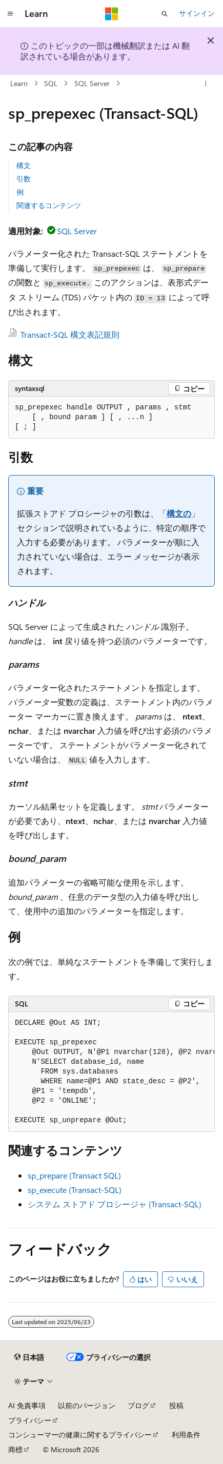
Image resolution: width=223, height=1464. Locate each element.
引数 (23, 178)
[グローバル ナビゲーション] (10, 14)
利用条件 (186, 1434)
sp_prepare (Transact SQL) (74, 1175)
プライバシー (29, 1420)
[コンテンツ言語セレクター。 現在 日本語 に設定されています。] (29, 1357)
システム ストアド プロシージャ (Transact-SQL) (114, 1204)
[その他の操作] (206, 83)
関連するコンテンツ (48, 205)
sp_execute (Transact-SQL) (74, 1189)
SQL (50, 83)
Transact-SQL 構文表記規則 (70, 334)
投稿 (176, 1405)
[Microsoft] (111, 13)
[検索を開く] (164, 14)
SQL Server (92, 83)
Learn (19, 83)
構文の (179, 513)
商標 (15, 1449)
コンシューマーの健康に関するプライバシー (80, 1434)
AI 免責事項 (27, 1405)
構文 (23, 165)
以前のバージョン (86, 1405)
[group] (111, 1072)
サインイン (197, 13)
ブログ (138, 1405)
